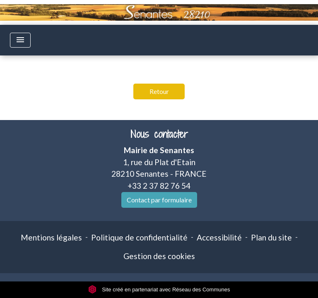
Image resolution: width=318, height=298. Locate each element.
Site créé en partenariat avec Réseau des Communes (159, 289)
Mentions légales (51, 237)
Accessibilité (219, 237)
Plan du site (271, 237)
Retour (159, 91)
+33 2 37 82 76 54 (159, 185)
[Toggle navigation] (20, 40)
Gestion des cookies (159, 256)
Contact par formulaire (159, 200)
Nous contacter (159, 134)
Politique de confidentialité (139, 237)
